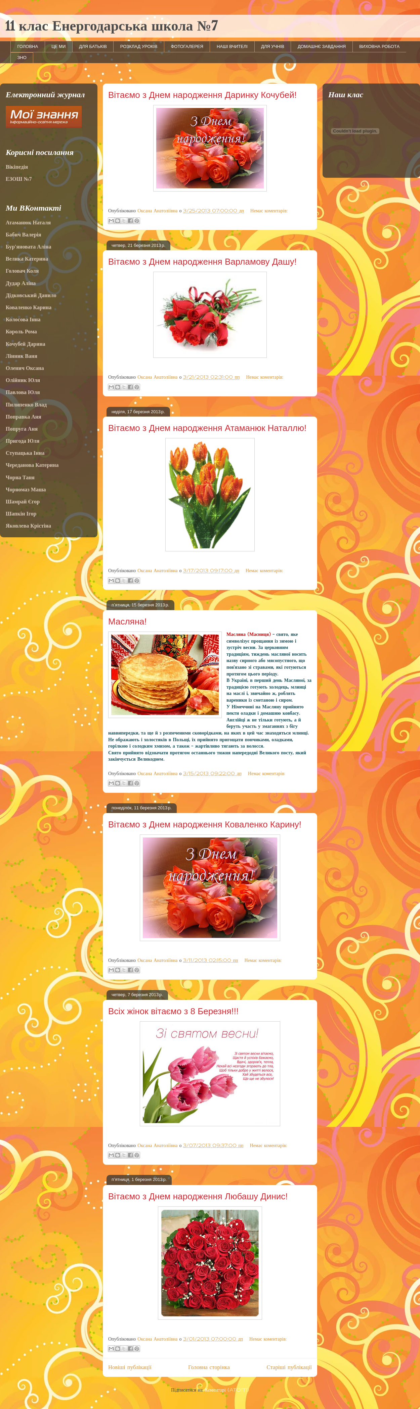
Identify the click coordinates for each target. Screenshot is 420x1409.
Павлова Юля (23, 392)
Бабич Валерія (23, 234)
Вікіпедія (17, 167)
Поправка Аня (23, 417)
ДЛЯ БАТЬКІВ (93, 46)
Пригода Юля (23, 441)
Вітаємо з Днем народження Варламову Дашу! (202, 262)
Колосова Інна (23, 319)
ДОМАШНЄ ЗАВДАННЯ (322, 46)
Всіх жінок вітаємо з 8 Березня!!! (173, 1011)
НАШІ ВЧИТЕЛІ (232, 46)
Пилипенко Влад (26, 405)
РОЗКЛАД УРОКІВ (139, 46)
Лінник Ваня (21, 356)
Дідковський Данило (31, 295)
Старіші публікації (289, 1367)
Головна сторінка (209, 1367)
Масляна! (127, 621)
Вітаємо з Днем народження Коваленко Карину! (204, 824)
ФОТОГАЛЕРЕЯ (187, 46)
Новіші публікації (130, 1367)
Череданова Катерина (32, 465)
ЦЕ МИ (58, 46)
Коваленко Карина (28, 307)
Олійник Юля (23, 380)
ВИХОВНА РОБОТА (379, 46)
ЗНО (22, 57)
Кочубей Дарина (25, 344)
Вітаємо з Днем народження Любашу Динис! (198, 1196)
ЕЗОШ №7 (19, 179)
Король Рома (21, 331)
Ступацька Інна (25, 453)
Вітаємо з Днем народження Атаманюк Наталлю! (207, 428)
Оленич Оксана (25, 368)
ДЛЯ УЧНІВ (272, 46)
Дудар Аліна (21, 283)
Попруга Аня (22, 429)
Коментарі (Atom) (227, 1390)
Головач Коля (22, 271)
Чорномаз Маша (26, 489)
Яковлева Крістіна (28, 526)
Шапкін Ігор (21, 514)
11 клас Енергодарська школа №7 (111, 26)
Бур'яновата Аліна (28, 247)
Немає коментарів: (269, 211)
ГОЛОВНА (27, 46)
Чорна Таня (20, 477)
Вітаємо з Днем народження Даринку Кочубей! (202, 95)
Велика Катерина (27, 259)
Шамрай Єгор (23, 501)
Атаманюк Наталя (28, 222)
